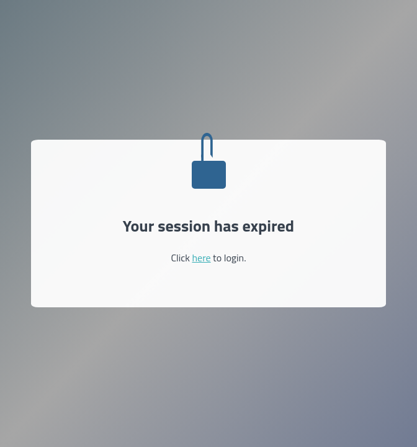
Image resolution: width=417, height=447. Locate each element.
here (201, 257)
